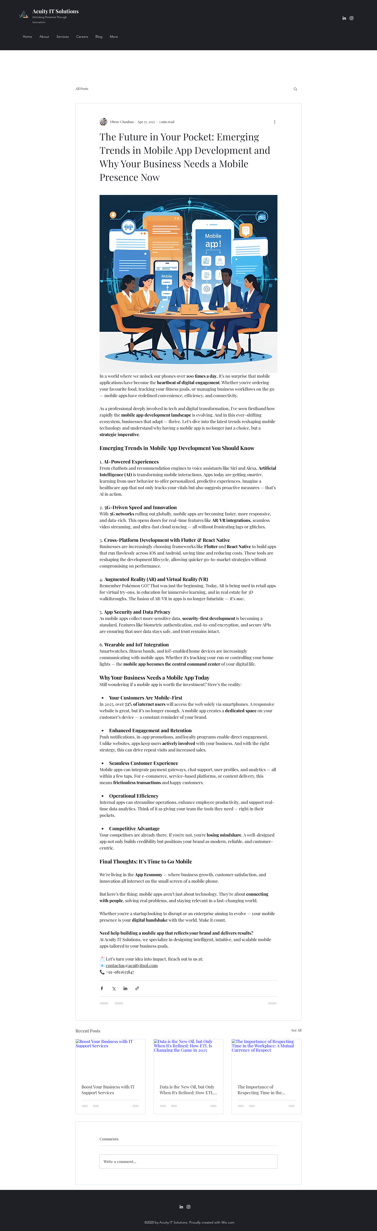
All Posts (81, 88)
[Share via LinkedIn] (125, 988)
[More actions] (274, 122)
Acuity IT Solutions (55, 11)
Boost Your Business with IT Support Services (108, 1089)
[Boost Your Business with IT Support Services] (110, 1058)
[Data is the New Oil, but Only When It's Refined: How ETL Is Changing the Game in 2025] (188, 1058)
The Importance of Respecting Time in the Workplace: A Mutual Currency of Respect (260, 1089)
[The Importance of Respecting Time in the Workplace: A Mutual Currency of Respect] (266, 1058)
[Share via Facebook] (102, 988)
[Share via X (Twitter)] (113, 988)
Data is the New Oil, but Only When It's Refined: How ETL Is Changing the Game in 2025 (188, 1089)
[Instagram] (351, 18)
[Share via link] (137, 988)
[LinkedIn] (344, 18)
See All (296, 1030)
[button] (295, 89)
